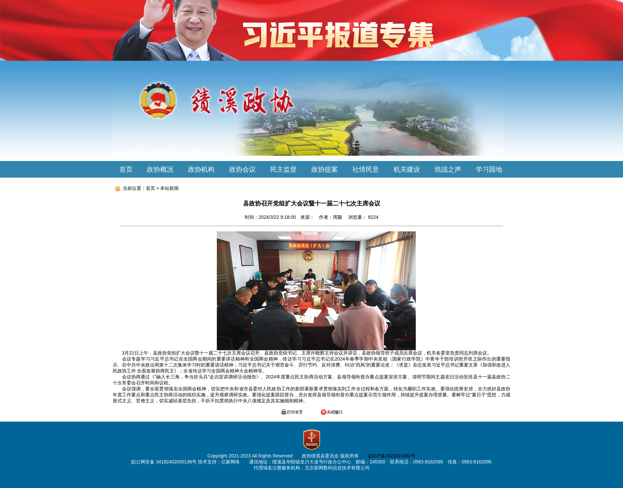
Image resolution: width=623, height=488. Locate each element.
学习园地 (489, 169)
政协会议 (242, 169)
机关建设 (407, 169)
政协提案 (324, 169)
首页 (126, 169)
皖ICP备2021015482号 (391, 455)
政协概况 (160, 169)
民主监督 (283, 169)
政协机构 (201, 169)
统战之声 (448, 169)
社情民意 (365, 169)
